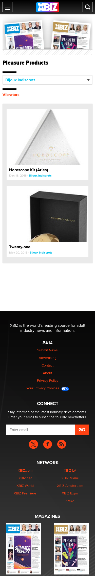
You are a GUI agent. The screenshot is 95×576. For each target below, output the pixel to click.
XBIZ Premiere (25, 493)
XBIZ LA (70, 470)
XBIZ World (25, 485)
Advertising (47, 357)
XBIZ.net (25, 478)
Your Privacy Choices (47, 388)
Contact (47, 365)
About (47, 372)
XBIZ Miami (70, 478)
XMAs (69, 500)
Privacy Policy (47, 380)
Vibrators (11, 95)
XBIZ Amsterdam (70, 485)
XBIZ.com (25, 470)
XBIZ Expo (70, 493)
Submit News (47, 350)
